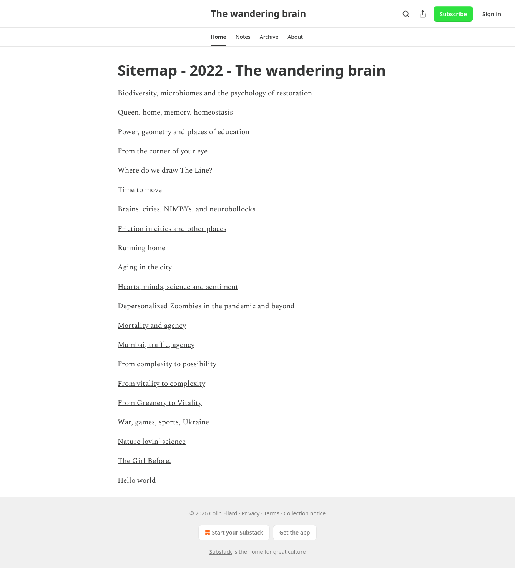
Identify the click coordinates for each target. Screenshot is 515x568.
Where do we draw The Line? (165, 170)
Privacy (251, 513)
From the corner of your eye (163, 151)
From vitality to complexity (161, 383)
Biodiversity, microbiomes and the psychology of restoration (215, 93)
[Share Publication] (422, 14)
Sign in (491, 14)
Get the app (294, 532)
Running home (141, 248)
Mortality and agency (152, 325)
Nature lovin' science (152, 441)
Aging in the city (145, 267)
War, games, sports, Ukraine (163, 422)
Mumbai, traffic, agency (156, 344)
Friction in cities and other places (172, 228)
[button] (218, 37)
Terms (271, 513)
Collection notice (305, 513)
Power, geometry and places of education (183, 132)
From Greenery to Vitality (160, 403)
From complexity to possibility (167, 364)
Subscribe (453, 14)
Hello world (137, 480)
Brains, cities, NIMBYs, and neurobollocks (187, 209)
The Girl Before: (144, 461)
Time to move (140, 190)
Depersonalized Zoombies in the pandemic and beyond (206, 306)
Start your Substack (233, 532)
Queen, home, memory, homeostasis (175, 112)
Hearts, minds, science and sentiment (178, 286)
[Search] (406, 14)
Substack (220, 551)
